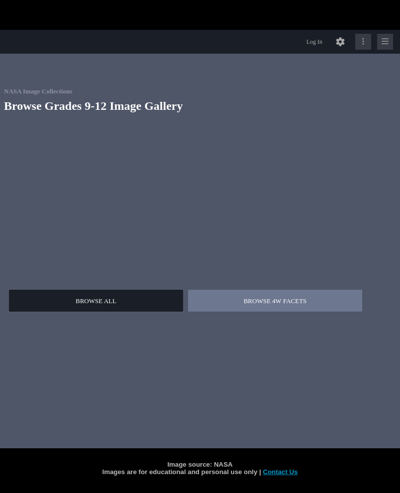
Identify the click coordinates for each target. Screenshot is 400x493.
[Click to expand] (385, 42)
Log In (314, 41)
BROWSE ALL (96, 301)
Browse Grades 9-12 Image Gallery (93, 105)
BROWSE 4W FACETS (275, 301)
